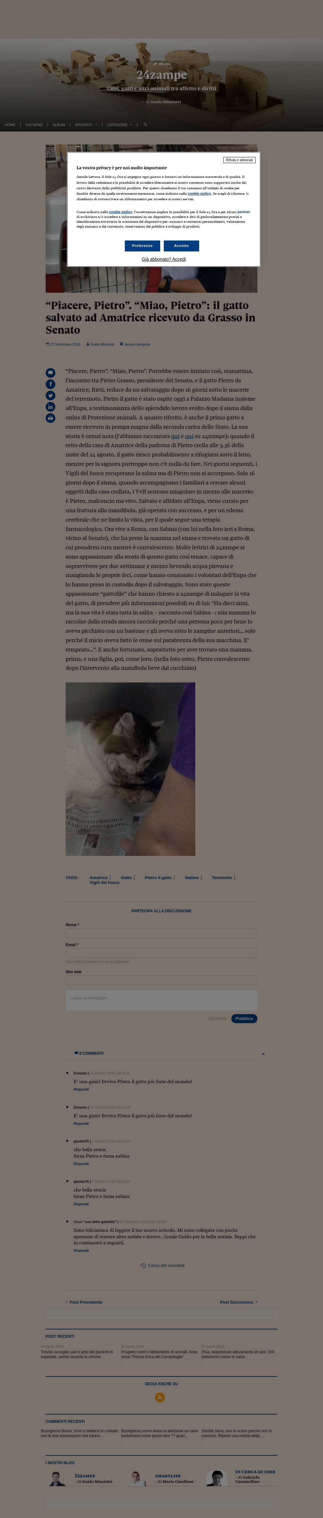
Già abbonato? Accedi (164, 259)
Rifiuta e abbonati (239, 160)
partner (243, 212)
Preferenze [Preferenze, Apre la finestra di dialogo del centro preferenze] (142, 246)
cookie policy (199, 193)
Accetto (181, 246)
